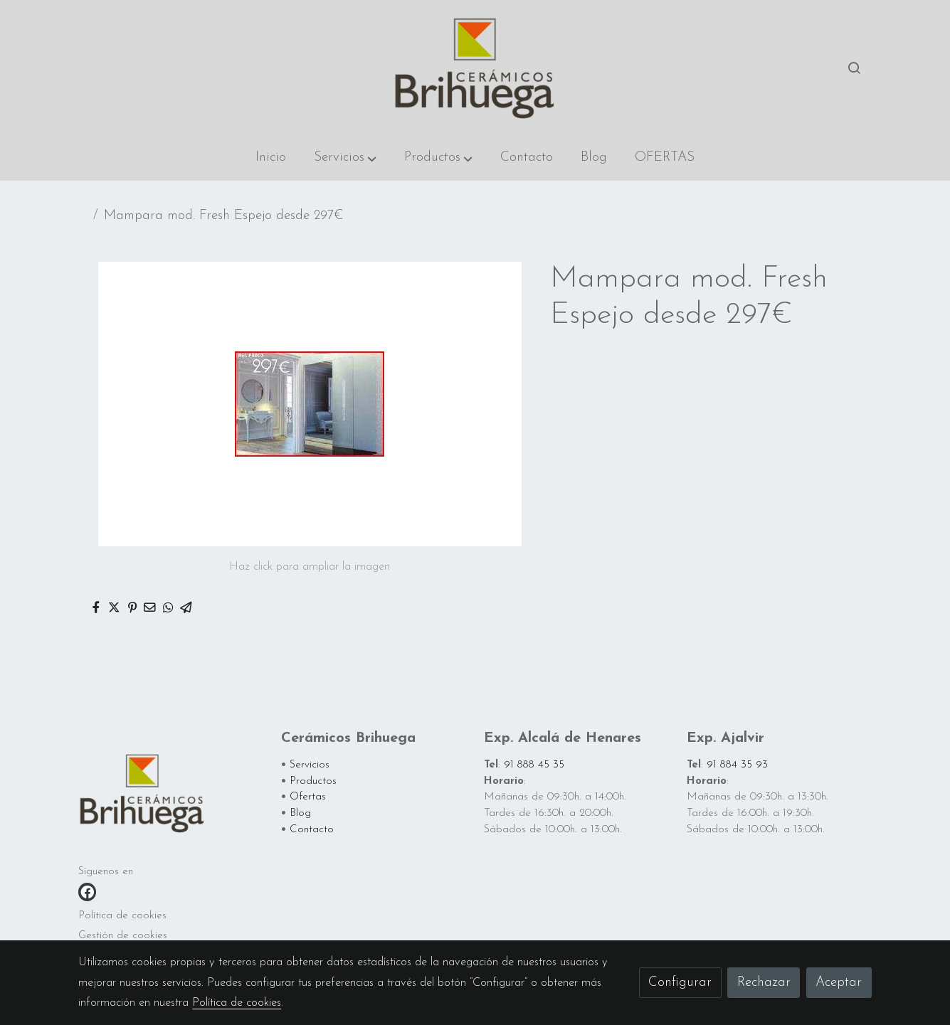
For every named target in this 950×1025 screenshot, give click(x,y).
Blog (300, 813)
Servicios (309, 765)
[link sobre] (170, 795)
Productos (313, 781)
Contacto (312, 829)
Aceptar (839, 982)
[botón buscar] (854, 67)
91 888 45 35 (534, 765)
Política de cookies (122, 915)
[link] (474, 67)
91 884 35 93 (737, 765)
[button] (345, 158)
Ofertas (308, 797)
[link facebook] (87, 891)
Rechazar (764, 982)
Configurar (680, 982)
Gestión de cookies (122, 935)
